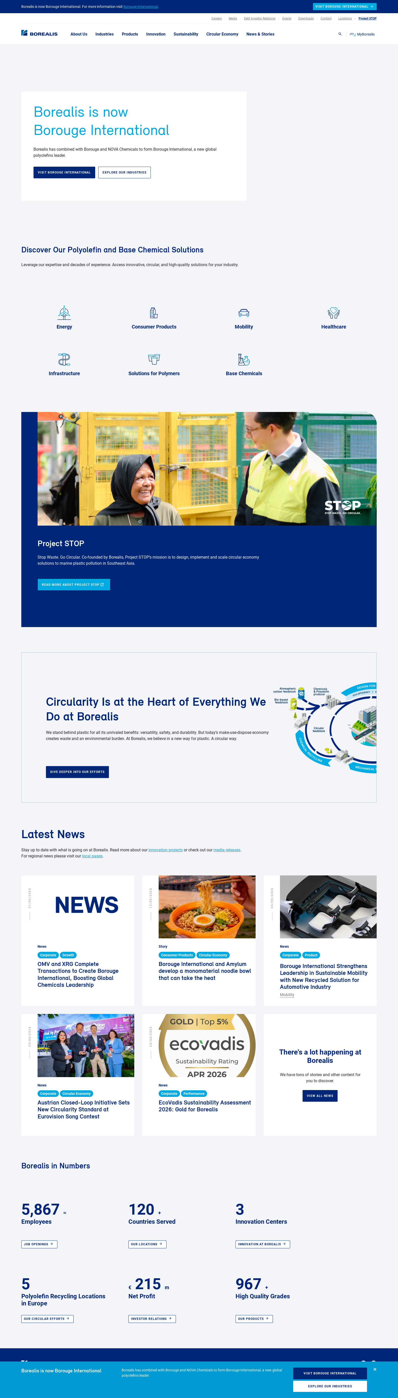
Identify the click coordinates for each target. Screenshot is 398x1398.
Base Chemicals (244, 362)
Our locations (147, 1244)
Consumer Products (154, 316)
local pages (92, 856)
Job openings (39, 1244)
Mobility (244, 316)
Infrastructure (64, 362)
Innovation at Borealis (263, 1244)
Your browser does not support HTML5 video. (273, 138)
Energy (64, 316)
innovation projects (165, 850)
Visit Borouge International (330, 1373)
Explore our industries (330, 1386)
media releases (226, 850)
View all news (320, 1096)
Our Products (254, 1319)
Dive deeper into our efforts (77, 772)
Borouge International (140, 7)
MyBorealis (363, 34)
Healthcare (333, 316)
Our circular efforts (47, 1319)
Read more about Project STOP (73, 585)
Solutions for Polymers (154, 362)
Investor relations (152, 1319)
